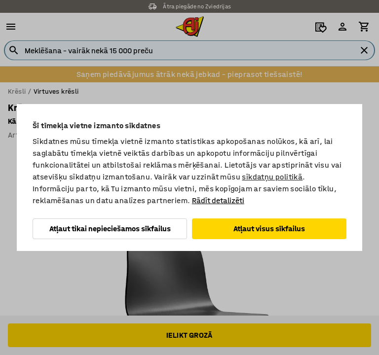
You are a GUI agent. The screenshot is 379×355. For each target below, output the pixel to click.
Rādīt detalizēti (218, 200)
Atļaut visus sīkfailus (269, 228)
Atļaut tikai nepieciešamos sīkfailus (110, 228)
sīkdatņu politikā (272, 176)
